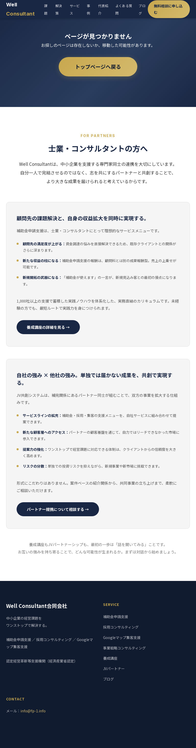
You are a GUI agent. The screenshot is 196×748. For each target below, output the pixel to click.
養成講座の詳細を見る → (48, 327)
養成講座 (110, 658)
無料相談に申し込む (168, 9)
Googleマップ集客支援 (122, 637)
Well (20, 9)
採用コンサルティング (121, 627)
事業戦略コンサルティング (124, 647)
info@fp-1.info (33, 710)
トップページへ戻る (98, 66)
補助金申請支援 (115, 616)
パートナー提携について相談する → (58, 509)
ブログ (108, 679)
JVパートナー (114, 668)
